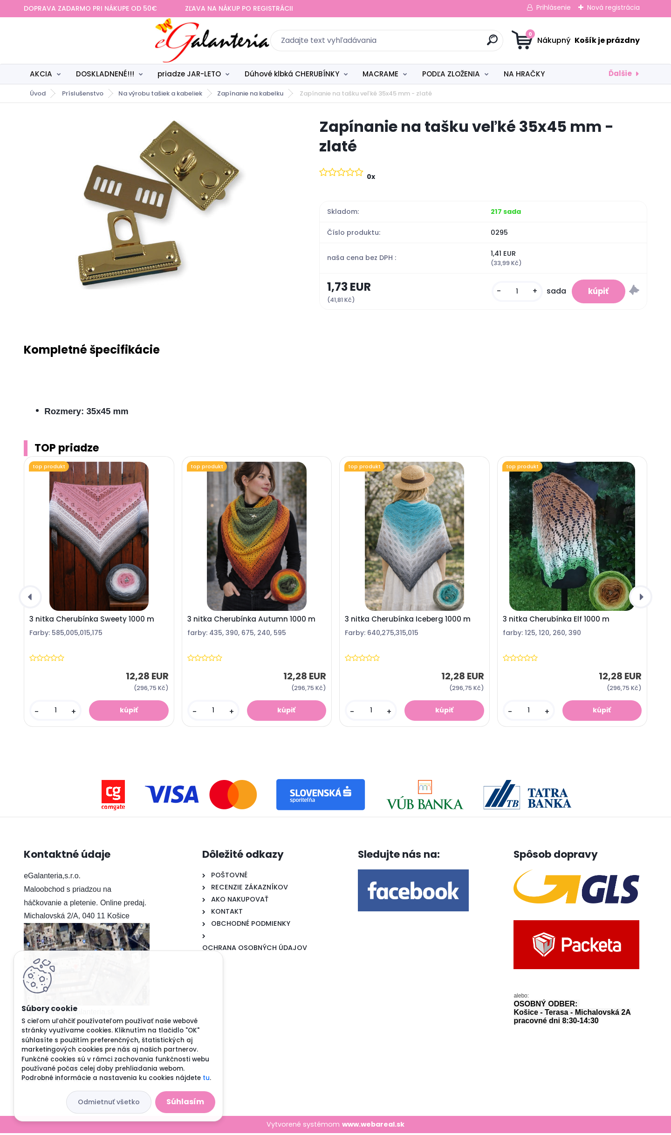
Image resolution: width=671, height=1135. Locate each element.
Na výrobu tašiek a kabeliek (160, 93)
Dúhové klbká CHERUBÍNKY (292, 74)
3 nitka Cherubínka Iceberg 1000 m (408, 621)
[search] (426, 43)
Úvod (38, 93)
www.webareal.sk (373, 1126)
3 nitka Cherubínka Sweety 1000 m (91, 621)
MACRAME (380, 74)
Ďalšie (620, 73)
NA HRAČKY (524, 74)
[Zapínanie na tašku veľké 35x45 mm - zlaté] (157, 203)
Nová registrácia (613, 7)
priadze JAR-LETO (189, 74)
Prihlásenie (553, 7)
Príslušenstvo (82, 93)
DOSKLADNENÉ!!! (105, 74)
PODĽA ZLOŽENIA (451, 74)
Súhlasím (185, 1101)
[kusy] (511, 292)
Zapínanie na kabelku (250, 93)
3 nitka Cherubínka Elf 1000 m (556, 621)
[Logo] (81, 40)
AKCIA (41, 74)
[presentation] (30, 598)
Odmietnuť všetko (109, 1102)
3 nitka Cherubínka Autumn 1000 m (251, 621)
